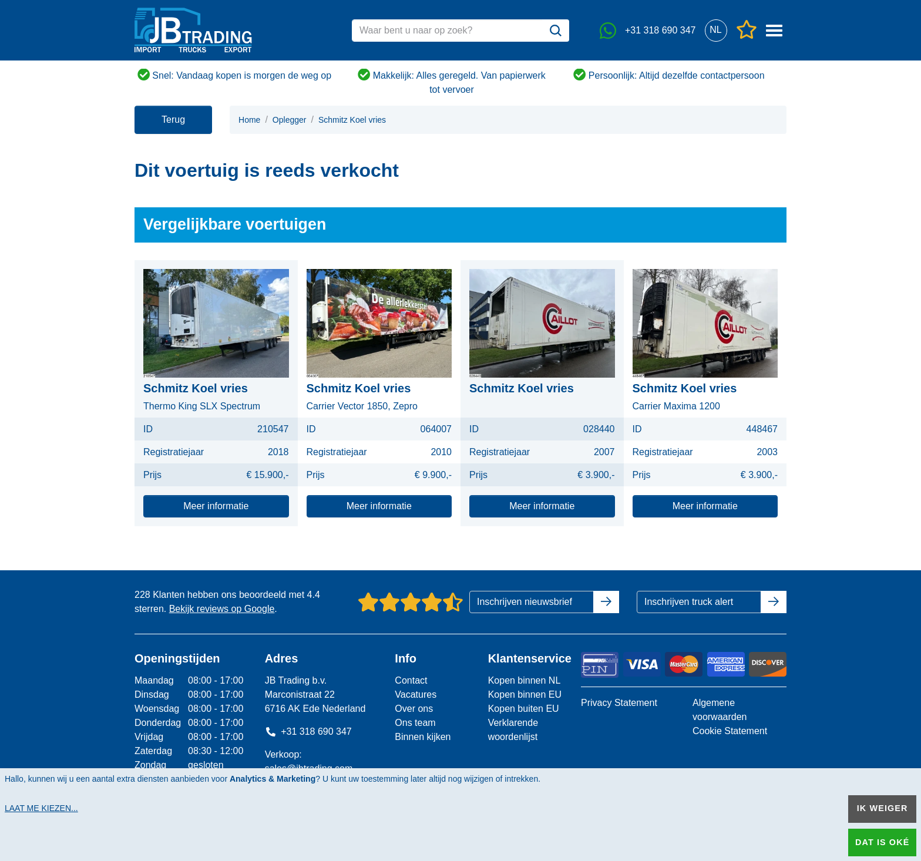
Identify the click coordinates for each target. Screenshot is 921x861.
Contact (411, 680)
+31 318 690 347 (308, 731)
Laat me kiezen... (41, 808)
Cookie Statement (730, 731)
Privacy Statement (619, 703)
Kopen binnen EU (525, 694)
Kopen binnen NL (524, 680)
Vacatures (415, 694)
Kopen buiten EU (523, 709)
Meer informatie (215, 506)
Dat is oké (882, 842)
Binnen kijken (423, 737)
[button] (715, 30)
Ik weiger (882, 808)
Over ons (414, 709)
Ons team (415, 723)
